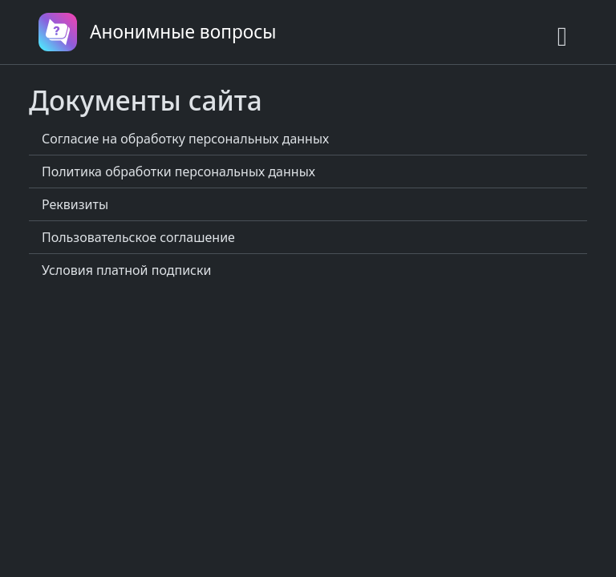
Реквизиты (75, 204)
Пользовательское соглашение (138, 237)
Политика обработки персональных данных (178, 171)
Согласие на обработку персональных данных (185, 138)
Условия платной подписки (126, 270)
